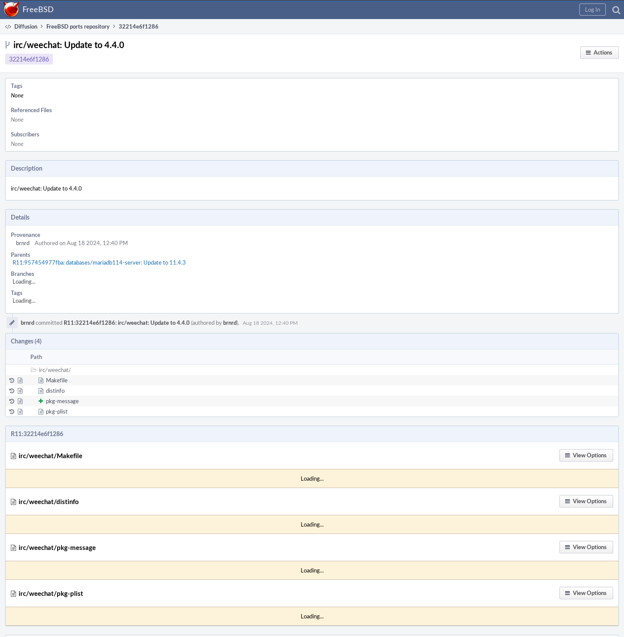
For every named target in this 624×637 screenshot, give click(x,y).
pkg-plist (57, 411)
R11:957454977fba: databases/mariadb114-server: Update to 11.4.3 (99, 262)
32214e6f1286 (29, 59)
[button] (592, 9)
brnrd (22, 243)
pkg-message (62, 401)
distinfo (55, 390)
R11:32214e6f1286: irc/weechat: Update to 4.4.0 (127, 323)
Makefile (57, 380)
